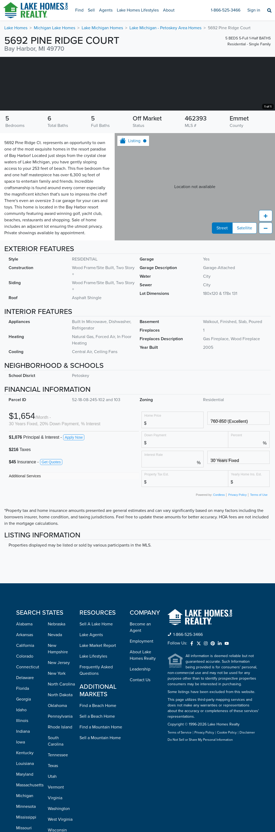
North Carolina (61, 738)
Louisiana (25, 817)
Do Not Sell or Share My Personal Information (200, 794)
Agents (106, 10)
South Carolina (55, 795)
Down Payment (155, 488)
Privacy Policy (237, 548)
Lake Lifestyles (93, 710)
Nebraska (56, 677)
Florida (22, 742)
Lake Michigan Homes (102, 28)
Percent (236, 488)
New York (57, 727)
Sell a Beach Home (97, 770)
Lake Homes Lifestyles (138, 10)
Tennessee (58, 808)
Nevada (55, 688)
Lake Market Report (97, 699)
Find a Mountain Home (100, 780)
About (169, 10)
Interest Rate (153, 508)
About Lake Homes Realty (143, 709)
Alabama (24, 677)
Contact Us (140, 733)
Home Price (152, 469)
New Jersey (59, 716)
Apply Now (74, 491)
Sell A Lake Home (96, 677)
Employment (141, 695)
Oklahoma (57, 759)
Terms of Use (258, 548)
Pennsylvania (60, 770)
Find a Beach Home (97, 759)
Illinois (22, 774)
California (25, 699)
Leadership (140, 722)
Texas (53, 819)
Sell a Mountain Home (100, 791)
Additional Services (25, 529)
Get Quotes (51, 516)
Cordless (219, 548)
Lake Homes (15, 28)
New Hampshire (58, 702)
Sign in (253, 10)
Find (79, 10)
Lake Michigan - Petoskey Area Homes (165, 28)
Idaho (21, 763)
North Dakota (60, 748)
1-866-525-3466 (225, 10)
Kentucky (25, 806)
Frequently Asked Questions (96, 724)
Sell (91, 10)
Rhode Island (60, 780)
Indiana (23, 785)
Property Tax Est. (156, 528)
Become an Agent (140, 681)
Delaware (25, 731)
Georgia (23, 753)
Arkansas (24, 688)
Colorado (24, 710)
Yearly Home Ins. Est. (246, 528)
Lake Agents (91, 688)
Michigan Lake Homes (54, 28)
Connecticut (27, 720)
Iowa (20, 795)
